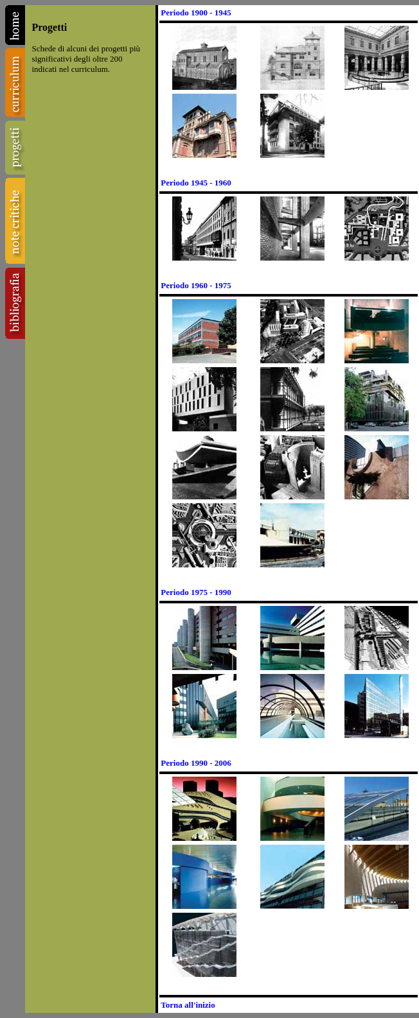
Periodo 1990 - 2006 (196, 763)
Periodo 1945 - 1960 (196, 182)
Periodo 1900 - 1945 (196, 12)
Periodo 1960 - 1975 (196, 285)
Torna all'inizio (188, 1005)
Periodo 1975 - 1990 (196, 592)
